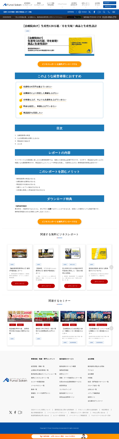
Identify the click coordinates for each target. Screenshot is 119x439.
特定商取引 (105, 414)
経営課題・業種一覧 (38, 371)
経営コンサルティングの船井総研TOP (14, 21)
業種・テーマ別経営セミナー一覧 (71, 383)
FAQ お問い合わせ (99, 417)
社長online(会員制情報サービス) (70, 386)
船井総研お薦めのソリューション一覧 (43, 379)
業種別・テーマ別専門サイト (40, 398)
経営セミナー (64, 379)
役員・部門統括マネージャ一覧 (98, 386)
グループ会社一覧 (94, 390)
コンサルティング (65, 394)
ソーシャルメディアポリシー (57, 417)
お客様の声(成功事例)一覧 (40, 375)
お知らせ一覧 (92, 394)
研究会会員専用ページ (67, 402)
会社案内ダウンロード (95, 406)
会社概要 (91, 379)
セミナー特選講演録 (38, 386)
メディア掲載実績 (94, 398)
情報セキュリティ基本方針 (80, 417)
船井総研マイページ (66, 398)
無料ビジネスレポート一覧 (36, 21)
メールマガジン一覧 (38, 390)
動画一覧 (34, 394)
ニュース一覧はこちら (74, 17)
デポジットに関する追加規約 (88, 414)
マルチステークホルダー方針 (101, 420)
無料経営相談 (64, 375)
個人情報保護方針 (37, 417)
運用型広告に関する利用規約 (64, 414)
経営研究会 (63, 390)
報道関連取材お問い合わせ (40, 420)
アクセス (91, 375)
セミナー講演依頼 (59, 420)
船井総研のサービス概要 (68, 371)
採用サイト (91, 402)
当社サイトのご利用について (40, 414)
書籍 (32, 402)
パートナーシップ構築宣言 (78, 420)
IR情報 (90, 383)
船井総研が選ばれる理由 (96, 371)
